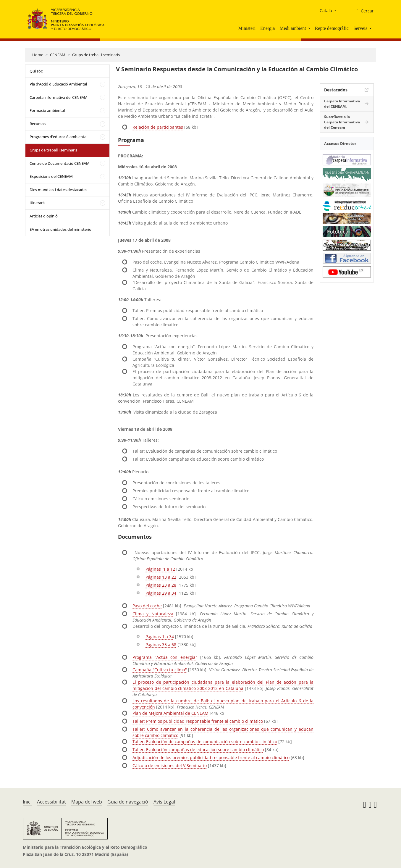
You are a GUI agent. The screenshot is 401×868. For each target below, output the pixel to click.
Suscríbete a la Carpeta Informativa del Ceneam (342, 122)
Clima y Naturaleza (152, 614)
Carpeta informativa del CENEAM (59, 97)
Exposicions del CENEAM (51, 176)
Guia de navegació (127, 801)
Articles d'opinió (44, 216)
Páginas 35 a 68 (160, 644)
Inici (27, 801)
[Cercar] (363, 11)
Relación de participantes (157, 127)
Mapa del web (86, 801)
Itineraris (37, 202)
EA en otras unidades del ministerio (60, 229)
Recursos (38, 123)
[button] (310, 28)
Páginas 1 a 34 (159, 636)
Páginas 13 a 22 (160, 577)
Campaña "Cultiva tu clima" (159, 669)
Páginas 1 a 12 (160, 569)
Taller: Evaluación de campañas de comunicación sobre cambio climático (204, 741)
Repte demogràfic (332, 28)
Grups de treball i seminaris (96, 54)
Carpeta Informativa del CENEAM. (342, 104)
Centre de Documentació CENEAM (60, 163)
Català (326, 10)
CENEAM (57, 54)
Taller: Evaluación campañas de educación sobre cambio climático (198, 749)
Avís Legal (164, 801)
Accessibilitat (51, 801)
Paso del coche (147, 606)
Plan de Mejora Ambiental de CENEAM (170, 713)
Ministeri (247, 28)
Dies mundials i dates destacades (58, 189)
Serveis (360, 28)
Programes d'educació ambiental (58, 136)
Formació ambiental (47, 110)
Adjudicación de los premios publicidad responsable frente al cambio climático (211, 757)
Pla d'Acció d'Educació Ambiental (58, 84)
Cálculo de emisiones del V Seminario (169, 765)
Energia (267, 28)
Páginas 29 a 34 (160, 593)
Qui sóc (36, 71)
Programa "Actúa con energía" (164, 657)
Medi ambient (292, 28)
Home (37, 54)
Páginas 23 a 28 (160, 585)
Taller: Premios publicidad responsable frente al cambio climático (197, 721)
